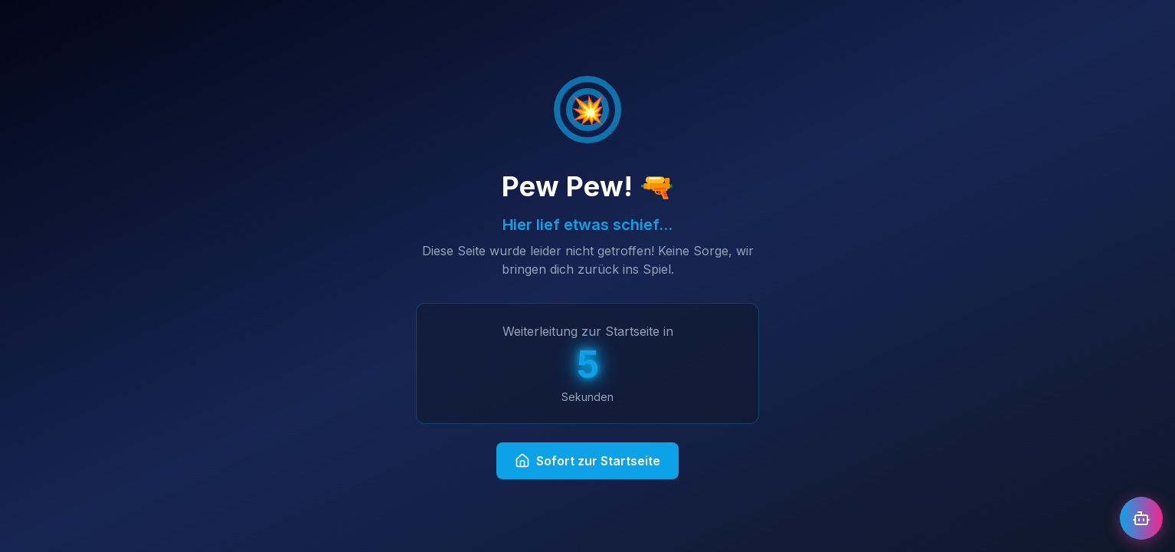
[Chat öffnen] (1141, 518)
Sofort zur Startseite (587, 460)
